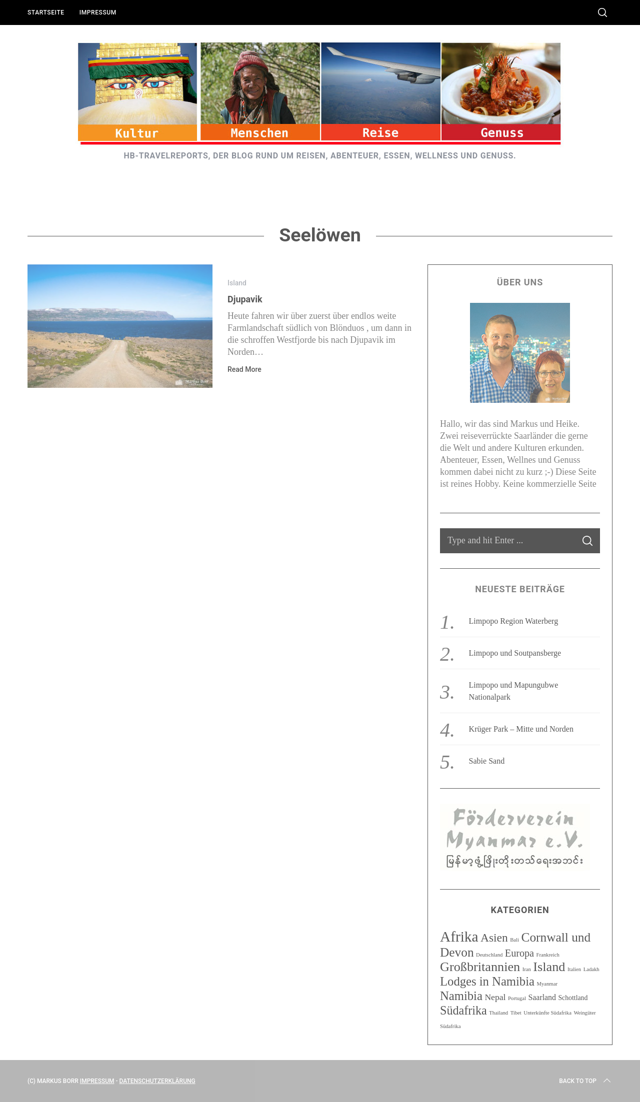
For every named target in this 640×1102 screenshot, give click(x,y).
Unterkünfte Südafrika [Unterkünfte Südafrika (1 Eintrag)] (548, 1013)
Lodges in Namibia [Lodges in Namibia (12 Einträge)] (487, 981)
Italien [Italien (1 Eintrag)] (574, 969)
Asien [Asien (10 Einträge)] (494, 937)
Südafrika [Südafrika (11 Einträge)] (463, 1010)
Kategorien (519, 910)
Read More (245, 369)
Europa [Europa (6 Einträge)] (519, 953)
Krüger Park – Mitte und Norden (521, 729)
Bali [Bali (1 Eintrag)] (514, 940)
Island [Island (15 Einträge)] (549, 967)
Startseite (46, 12)
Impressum (98, 12)
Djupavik (245, 299)
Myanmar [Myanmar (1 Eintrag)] (547, 984)
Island (237, 283)
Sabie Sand (487, 761)
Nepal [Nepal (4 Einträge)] (495, 997)
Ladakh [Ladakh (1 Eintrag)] (592, 969)
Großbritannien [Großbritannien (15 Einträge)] (480, 967)
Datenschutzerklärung (158, 1081)
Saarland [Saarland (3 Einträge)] (542, 997)
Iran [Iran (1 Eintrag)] (526, 969)
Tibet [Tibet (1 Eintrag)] (516, 1013)
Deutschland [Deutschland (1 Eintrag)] (489, 955)
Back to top (585, 1081)
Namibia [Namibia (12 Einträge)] (461, 996)
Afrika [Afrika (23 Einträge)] (459, 937)
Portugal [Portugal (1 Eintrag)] (517, 998)
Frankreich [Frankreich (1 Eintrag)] (548, 955)
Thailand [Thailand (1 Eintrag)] (498, 1013)
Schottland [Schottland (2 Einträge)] (573, 998)
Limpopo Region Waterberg (513, 621)
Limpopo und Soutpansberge (515, 653)
